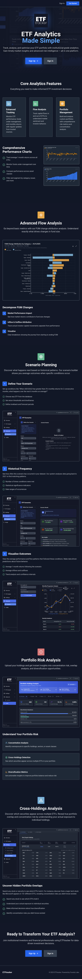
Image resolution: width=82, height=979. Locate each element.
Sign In (61, 3)
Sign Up (33, 61)
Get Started (73, 3)
